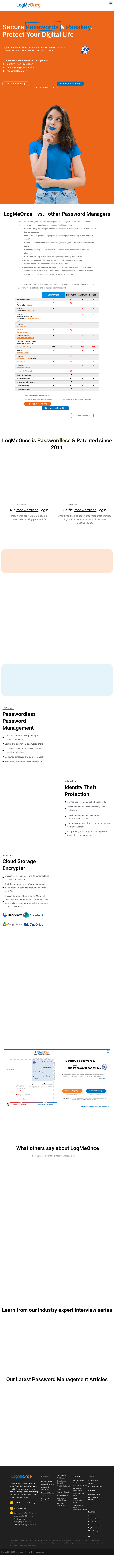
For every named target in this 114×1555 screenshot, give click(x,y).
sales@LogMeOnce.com (26, 1516)
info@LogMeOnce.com (29, 1513)
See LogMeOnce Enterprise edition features (77, 399)
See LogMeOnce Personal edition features (38, 400)
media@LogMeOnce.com (22, 1522)
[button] (111, 3)
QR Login (29, 510)
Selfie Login (85, 510)
